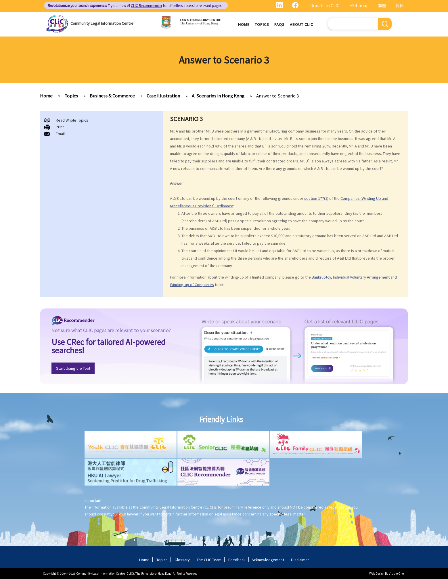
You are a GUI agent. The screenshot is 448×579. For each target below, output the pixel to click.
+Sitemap (359, 5)
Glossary (182, 559)
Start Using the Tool (73, 368)
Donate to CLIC (324, 5)
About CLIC (301, 24)
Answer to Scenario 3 (277, 96)
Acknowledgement (268, 559)
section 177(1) (316, 198)
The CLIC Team (209, 559)
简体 (400, 5)
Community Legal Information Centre (101, 23)
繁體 (382, 5)
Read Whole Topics (72, 120)
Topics (262, 24)
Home (244, 24)
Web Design (376, 573)
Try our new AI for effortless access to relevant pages (134, 5)
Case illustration (163, 96)
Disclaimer (300, 559)
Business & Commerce (112, 96)
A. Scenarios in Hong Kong (218, 96)
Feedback (237, 559)
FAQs (279, 24)
